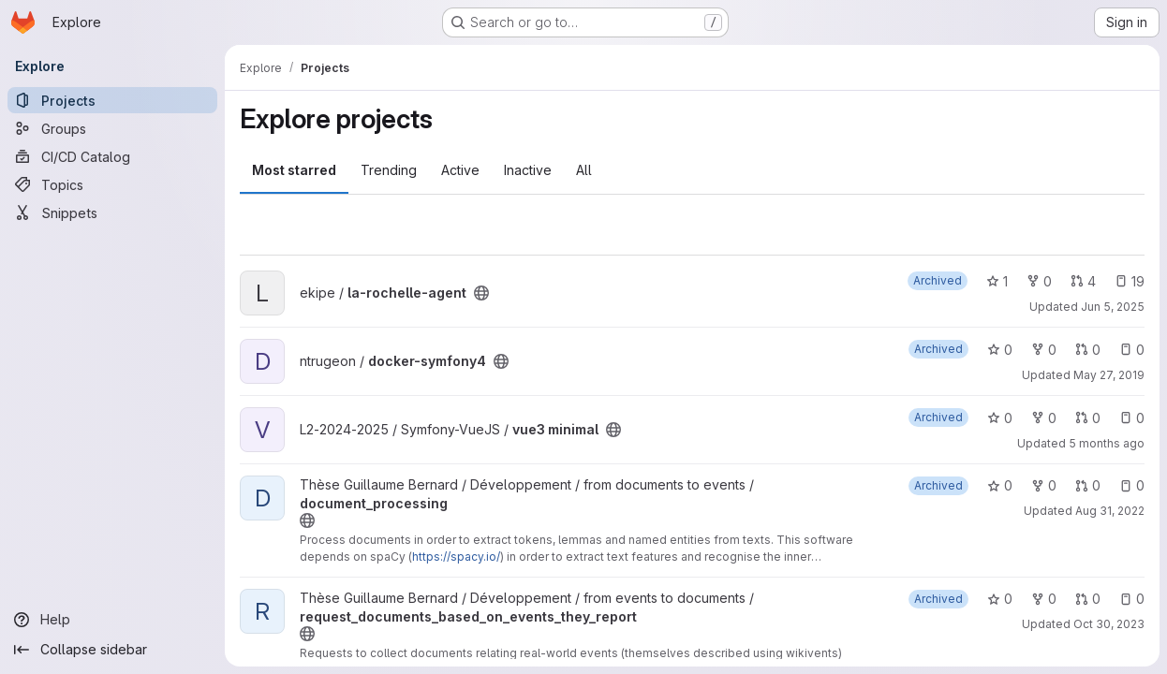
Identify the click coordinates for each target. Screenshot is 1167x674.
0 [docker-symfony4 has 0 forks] (1043, 350)
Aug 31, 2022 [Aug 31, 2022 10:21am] (1110, 511)
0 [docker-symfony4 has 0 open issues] (1132, 350)
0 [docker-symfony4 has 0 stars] (999, 350)
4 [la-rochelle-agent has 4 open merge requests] (1083, 281)
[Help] (112, 620)
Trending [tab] (389, 170)
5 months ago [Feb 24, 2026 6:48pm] (1107, 443)
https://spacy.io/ (456, 556)
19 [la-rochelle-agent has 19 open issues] (1130, 281)
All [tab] (584, 170)
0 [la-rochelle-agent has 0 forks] (1039, 281)
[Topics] (112, 184)
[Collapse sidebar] (112, 650)
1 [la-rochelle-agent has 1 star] (997, 281)
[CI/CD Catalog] (112, 156)
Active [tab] (460, 170)
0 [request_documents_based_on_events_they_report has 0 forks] (1043, 599)
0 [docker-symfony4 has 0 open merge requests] (1088, 350)
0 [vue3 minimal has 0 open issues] (1132, 418)
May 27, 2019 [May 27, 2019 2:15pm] (1109, 375)
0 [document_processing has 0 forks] (1043, 485)
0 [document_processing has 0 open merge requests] (1088, 485)
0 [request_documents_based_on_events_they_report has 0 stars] (999, 599)
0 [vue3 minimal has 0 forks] (1043, 418)
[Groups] (112, 128)
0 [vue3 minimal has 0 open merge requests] (1088, 418)
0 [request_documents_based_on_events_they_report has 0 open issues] (1132, 599)
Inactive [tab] (528, 170)
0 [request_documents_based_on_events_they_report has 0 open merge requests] (1088, 599)
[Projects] (112, 100)
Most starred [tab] (294, 170)
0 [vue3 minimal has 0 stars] (999, 418)
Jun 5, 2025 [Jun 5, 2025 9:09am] (1113, 307)
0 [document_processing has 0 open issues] (1132, 485)
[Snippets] (112, 212)
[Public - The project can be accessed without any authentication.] (481, 293)
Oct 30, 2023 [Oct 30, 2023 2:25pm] (1109, 624)
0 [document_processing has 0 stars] (999, 485)
